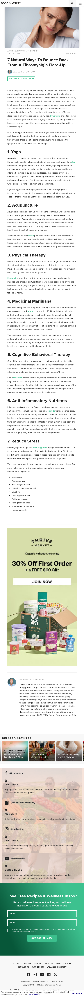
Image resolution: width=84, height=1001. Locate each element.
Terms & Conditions (40, 982)
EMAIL (13, 923)
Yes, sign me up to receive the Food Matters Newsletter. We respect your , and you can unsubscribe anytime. (43, 930)
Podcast (38, 964)
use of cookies (34, 995)
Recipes (27, 964)
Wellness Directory (57, 967)
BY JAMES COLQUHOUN (31, 679)
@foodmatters (16, 773)
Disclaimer (25, 982)
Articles (49, 964)
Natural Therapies (28, 51)
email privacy (70, 929)
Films (58, 964)
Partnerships (38, 967)
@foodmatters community (23, 803)
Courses (17, 964)
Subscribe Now (42, 938)
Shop (67, 964)
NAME (13, 914)
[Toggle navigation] (80, 3)
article (11, 51)
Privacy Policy (57, 982)
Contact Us (23, 967)
